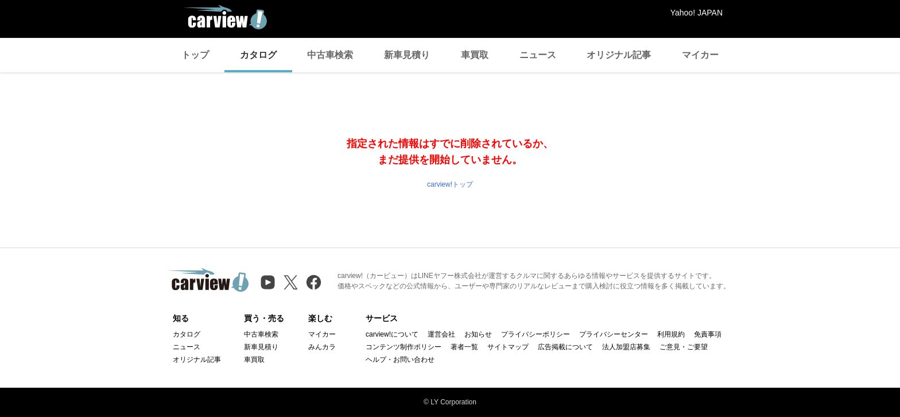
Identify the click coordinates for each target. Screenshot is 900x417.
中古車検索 (330, 55)
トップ (195, 55)
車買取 (474, 55)
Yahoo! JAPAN (696, 12)
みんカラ (322, 347)
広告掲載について (565, 347)
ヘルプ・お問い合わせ (400, 360)
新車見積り (407, 55)
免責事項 (707, 334)
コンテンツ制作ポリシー (403, 347)
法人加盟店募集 (626, 347)
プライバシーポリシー (535, 334)
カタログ (258, 55)
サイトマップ (508, 347)
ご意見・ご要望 (684, 347)
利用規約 (671, 334)
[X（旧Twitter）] (290, 282)
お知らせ (478, 334)
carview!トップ (450, 184)
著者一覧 (464, 347)
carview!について (392, 334)
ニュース (537, 55)
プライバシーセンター (613, 334)
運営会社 (441, 334)
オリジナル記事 (619, 55)
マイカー (700, 55)
